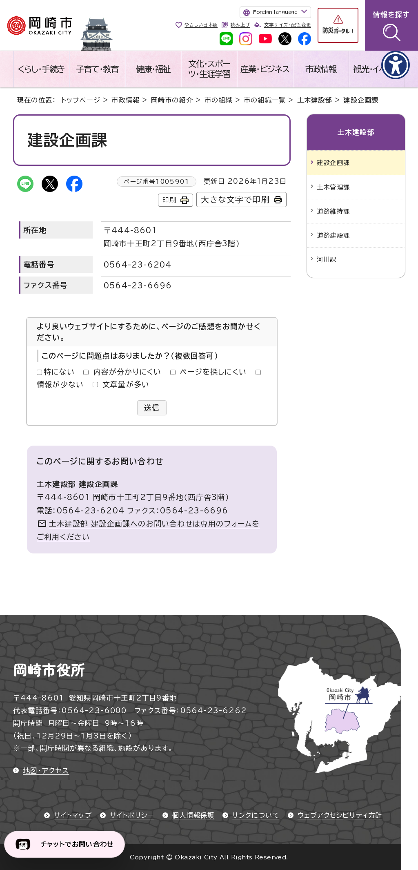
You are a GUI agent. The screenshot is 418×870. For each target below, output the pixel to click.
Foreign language (275, 11)
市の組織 (219, 100)
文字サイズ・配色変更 (287, 24)
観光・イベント (377, 69)
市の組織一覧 (265, 100)
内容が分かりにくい (127, 371)
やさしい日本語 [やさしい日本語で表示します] (201, 24)
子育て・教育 (97, 69)
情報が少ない (60, 384)
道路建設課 (333, 235)
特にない (59, 371)
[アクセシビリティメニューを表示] (395, 65)
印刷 (169, 200)
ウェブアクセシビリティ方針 (340, 815)
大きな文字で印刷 (235, 199)
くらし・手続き (41, 69)
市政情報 (320, 69)
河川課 (327, 259)
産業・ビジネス (264, 69)
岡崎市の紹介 (172, 100)
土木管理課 (333, 187)
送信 (152, 407)
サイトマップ (73, 815)
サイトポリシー (132, 815)
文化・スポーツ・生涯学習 (209, 69)
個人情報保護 (193, 815)
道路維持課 (333, 211)
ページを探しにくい (213, 371)
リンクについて (255, 815)
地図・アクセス (46, 770)
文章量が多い (125, 384)
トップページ (80, 100)
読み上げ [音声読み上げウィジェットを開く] (240, 24)
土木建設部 (314, 100)
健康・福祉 (153, 69)
